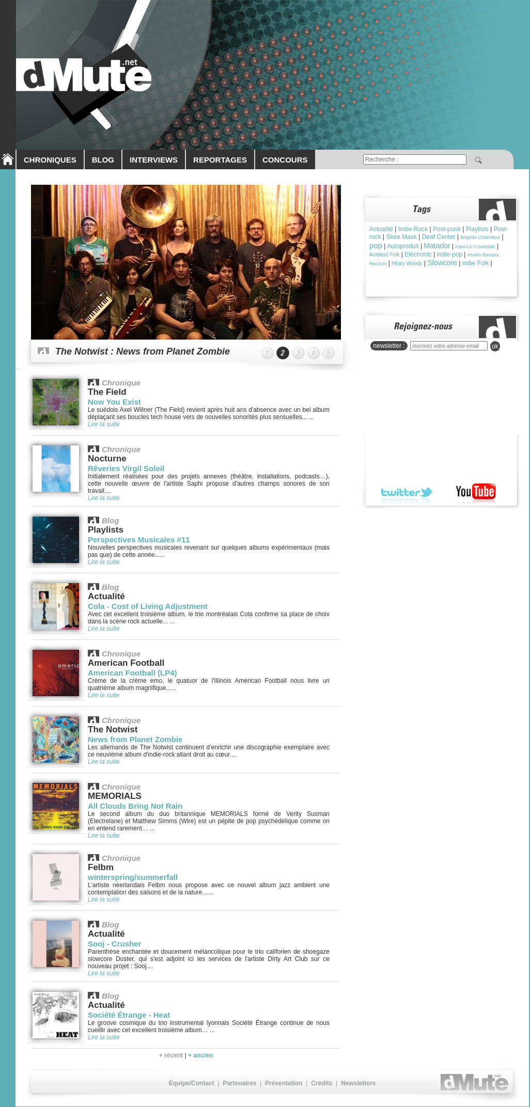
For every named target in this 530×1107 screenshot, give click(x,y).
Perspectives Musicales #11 (139, 539)
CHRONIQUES (50, 159)
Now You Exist (114, 401)
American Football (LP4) (132, 672)
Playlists (477, 229)
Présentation (284, 1083)
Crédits (321, 1083)
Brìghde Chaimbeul (480, 237)
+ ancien (200, 1055)
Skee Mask (401, 236)
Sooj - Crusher (114, 943)
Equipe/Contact (191, 1083)
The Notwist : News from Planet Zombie (142, 351)
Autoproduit (402, 246)
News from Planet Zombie (135, 739)
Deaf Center (439, 236)
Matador (437, 246)
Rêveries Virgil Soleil (126, 468)
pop (375, 245)
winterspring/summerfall (133, 877)
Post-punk (447, 229)
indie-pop (449, 254)
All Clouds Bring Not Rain (135, 805)
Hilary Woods (407, 263)
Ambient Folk (384, 255)
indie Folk (475, 263)
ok (495, 346)
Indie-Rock (413, 229)
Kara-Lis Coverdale (475, 246)
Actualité (381, 229)
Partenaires (239, 1083)
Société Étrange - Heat (129, 1014)
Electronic (418, 254)
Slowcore (442, 263)
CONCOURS (285, 159)
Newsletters (358, 1083)
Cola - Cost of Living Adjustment (148, 606)
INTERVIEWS (154, 159)
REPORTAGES (220, 159)
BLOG (103, 159)
